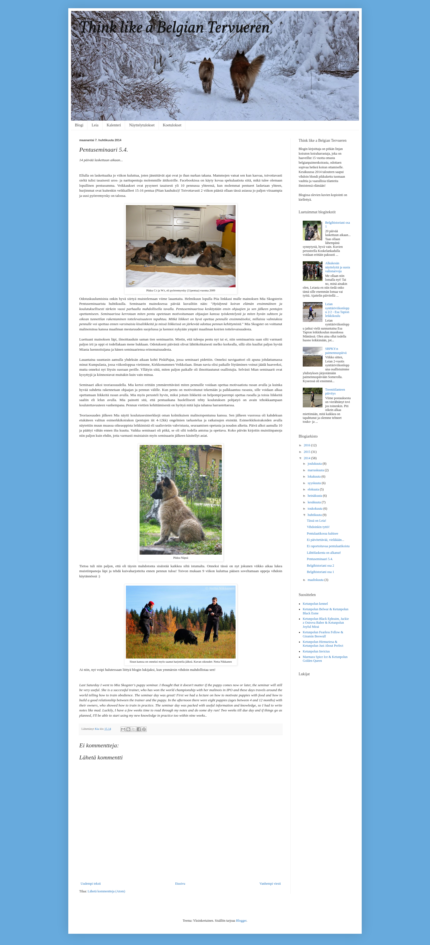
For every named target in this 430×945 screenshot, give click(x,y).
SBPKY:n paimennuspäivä (336, 350)
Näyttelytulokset (142, 125)
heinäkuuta (315, 496)
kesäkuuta (315, 502)
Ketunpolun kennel (315, 604)
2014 (307, 458)
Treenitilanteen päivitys (335, 391)
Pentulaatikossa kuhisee (322, 533)
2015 (307, 452)
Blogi (79, 125)
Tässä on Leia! (316, 521)
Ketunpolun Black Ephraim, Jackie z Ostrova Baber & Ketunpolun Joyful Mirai (326, 623)
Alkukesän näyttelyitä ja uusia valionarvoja (337, 267)
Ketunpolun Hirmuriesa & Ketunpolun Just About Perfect (323, 644)
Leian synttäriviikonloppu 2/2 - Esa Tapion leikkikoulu (337, 310)
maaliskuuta (316, 580)
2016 (307, 445)
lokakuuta (314, 476)
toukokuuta (315, 508)
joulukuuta (315, 464)
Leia (95, 125)
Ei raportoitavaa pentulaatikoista (328, 546)
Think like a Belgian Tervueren (174, 28)
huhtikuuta (315, 515)
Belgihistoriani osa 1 (320, 572)
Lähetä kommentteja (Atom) (106, 891)
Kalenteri (114, 125)
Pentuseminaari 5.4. (320, 559)
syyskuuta (315, 483)
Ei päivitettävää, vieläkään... (325, 540)
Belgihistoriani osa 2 (320, 565)
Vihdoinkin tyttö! (318, 527)
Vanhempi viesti (270, 884)
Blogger (241, 921)
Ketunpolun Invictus (316, 651)
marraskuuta (316, 470)
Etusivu (180, 884)
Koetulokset (172, 125)
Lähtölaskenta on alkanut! (324, 553)
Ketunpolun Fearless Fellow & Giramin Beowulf (323, 634)
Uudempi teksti (91, 884)
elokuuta (314, 489)
